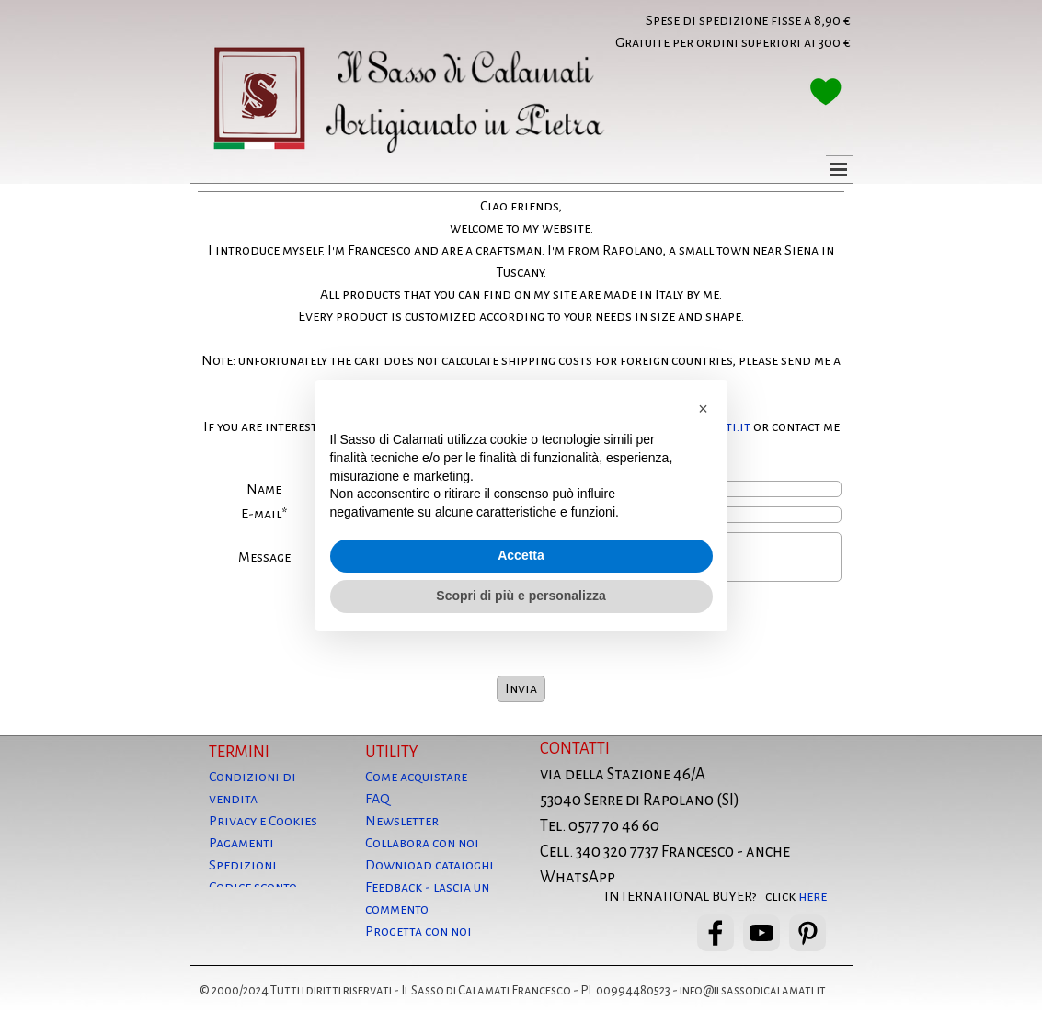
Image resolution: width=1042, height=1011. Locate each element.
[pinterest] (807, 932)
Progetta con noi (418, 931)
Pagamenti (241, 842)
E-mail (264, 514)
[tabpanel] (694, 31)
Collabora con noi (422, 842)
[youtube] (761, 932)
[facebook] (715, 932)
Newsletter (402, 820)
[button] (703, 409)
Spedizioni (243, 865)
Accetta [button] (521, 555)
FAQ (377, 798)
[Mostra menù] (839, 169)
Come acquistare (416, 776)
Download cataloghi (429, 865)
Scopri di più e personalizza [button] (520, 595)
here (812, 896)
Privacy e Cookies (263, 820)
